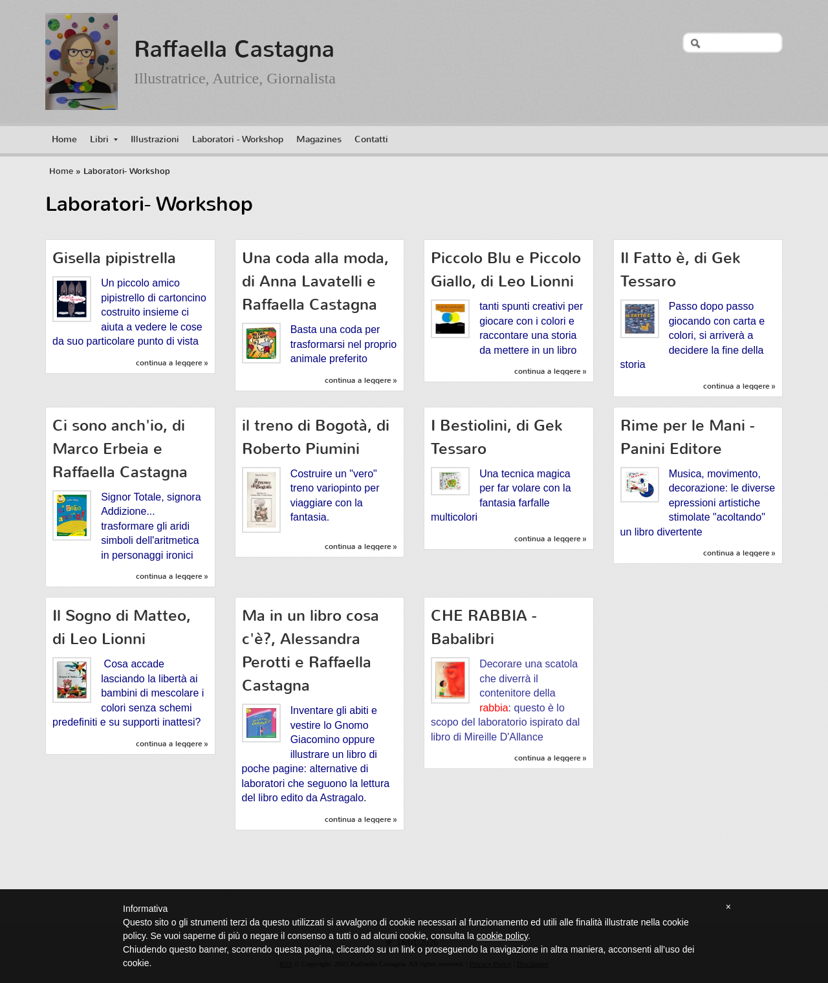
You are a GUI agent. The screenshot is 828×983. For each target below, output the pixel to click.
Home (64, 139)
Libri (104, 139)
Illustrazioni (155, 139)
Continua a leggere (169, 363)
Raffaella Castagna (234, 49)
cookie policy (502, 936)
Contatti (371, 139)
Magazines (319, 139)
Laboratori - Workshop (237, 139)
